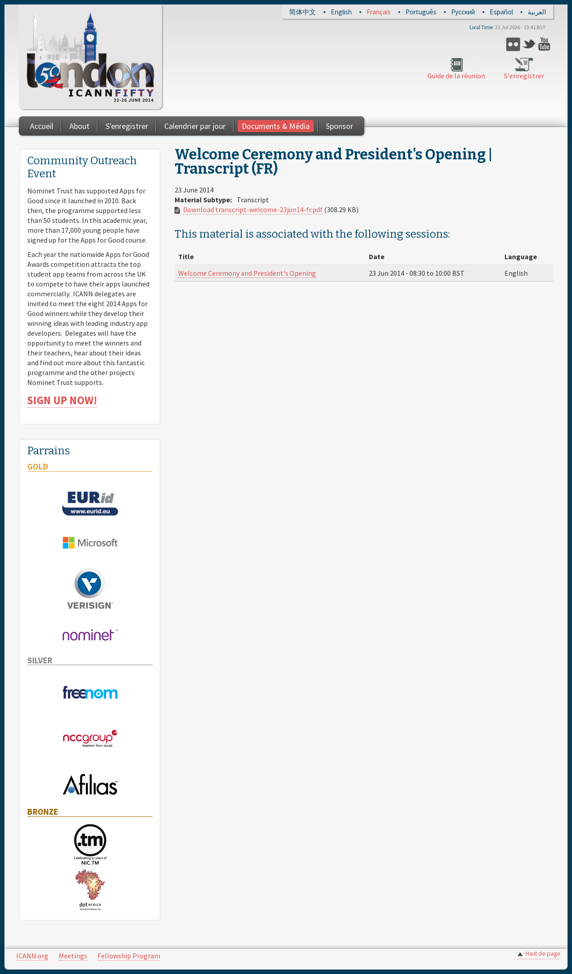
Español (501, 12)
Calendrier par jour (195, 126)
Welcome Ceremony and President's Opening (247, 273)
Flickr (513, 44)
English (341, 12)
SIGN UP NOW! (62, 400)
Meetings (73, 955)
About (79, 126)
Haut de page (542, 953)
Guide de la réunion (456, 75)
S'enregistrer (524, 75)
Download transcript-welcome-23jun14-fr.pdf (253, 209)
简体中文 (302, 12)
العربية (537, 12)
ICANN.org (32, 955)
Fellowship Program (129, 955)
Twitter (529, 44)
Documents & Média (276, 126)
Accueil (41, 126)
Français (379, 12)
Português (421, 12)
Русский (463, 12)
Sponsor (339, 126)
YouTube (545, 44)
